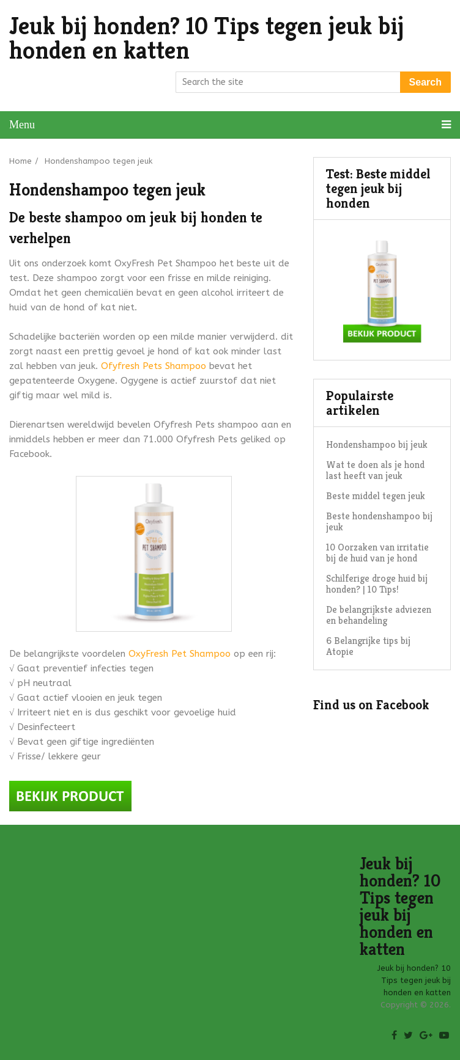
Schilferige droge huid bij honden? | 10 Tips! (377, 584)
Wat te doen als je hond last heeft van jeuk (375, 470)
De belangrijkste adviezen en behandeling (378, 615)
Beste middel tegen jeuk (375, 495)
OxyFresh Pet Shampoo (179, 653)
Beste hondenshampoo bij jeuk (379, 521)
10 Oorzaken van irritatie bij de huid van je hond (377, 553)
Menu (22, 125)
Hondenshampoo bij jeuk (377, 444)
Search (425, 82)
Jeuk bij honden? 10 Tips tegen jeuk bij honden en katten (206, 37)
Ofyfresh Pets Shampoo (153, 365)
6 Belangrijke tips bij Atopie (368, 646)
